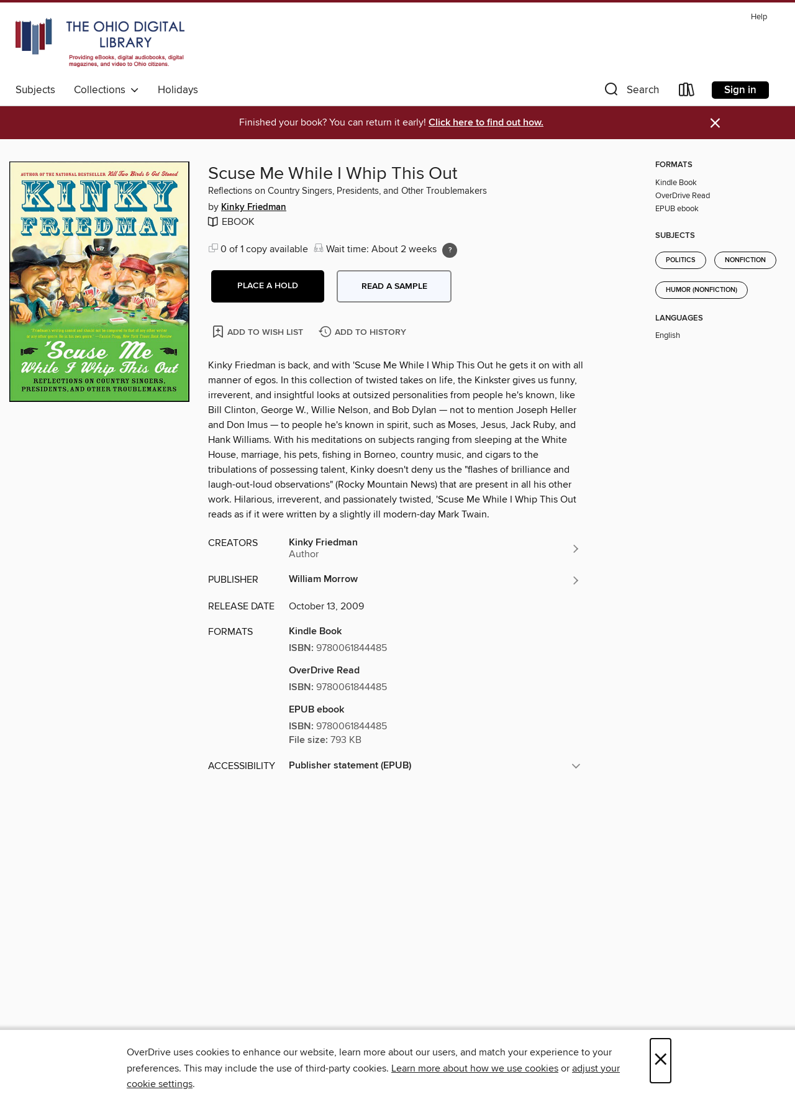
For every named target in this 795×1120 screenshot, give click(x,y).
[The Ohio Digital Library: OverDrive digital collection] (100, 43)
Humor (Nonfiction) (701, 290)
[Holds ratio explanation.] (449, 250)
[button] (630, 92)
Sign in (740, 90)
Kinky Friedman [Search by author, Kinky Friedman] (253, 207)
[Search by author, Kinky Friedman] (435, 548)
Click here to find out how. (486, 122)
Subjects (35, 90)
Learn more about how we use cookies (474, 1068)
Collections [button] (106, 90)
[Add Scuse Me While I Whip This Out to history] (364, 332)
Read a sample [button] (394, 286)
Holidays (178, 90)
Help (759, 17)
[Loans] (687, 92)
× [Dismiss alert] (715, 123)
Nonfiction (745, 260)
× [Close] (660, 1061)
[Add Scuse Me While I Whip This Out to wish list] (258, 331)
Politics (681, 260)
